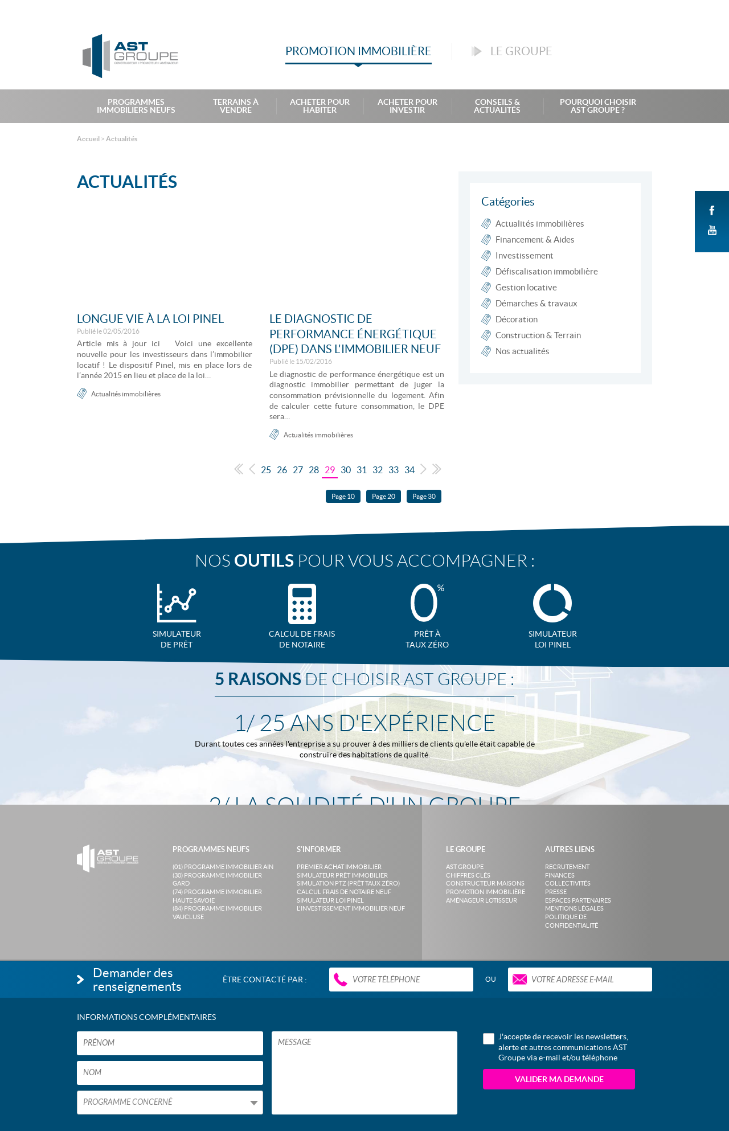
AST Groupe (465, 866)
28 (314, 470)
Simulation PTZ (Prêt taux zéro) (348, 883)
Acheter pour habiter (320, 105)
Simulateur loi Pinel (330, 900)
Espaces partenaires (578, 900)
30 (346, 470)
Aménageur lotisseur (481, 900)
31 (362, 470)
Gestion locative (526, 287)
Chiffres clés (468, 875)
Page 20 (383, 496)
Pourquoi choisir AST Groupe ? (598, 105)
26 (282, 470)
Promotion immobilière (485, 891)
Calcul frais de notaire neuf (344, 891)
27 (298, 470)
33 (393, 470)
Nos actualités (522, 351)
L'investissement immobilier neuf (351, 908)
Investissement (524, 255)
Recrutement (567, 866)
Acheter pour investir (407, 105)
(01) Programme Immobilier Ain (223, 866)
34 (409, 470)
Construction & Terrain (538, 335)
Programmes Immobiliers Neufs (136, 105)
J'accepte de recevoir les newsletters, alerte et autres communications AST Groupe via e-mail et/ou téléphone (555, 1046)
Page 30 (424, 496)
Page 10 (343, 496)
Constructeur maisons (485, 883)
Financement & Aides (535, 239)
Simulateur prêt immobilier (342, 875)
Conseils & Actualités (497, 105)
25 (266, 470)
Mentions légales (574, 908)
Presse (556, 891)
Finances (560, 875)
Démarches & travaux (536, 303)
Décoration (516, 319)
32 (377, 470)
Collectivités (568, 883)
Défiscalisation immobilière (546, 271)
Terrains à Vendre (236, 105)
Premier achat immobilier (339, 866)
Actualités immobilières (126, 394)
